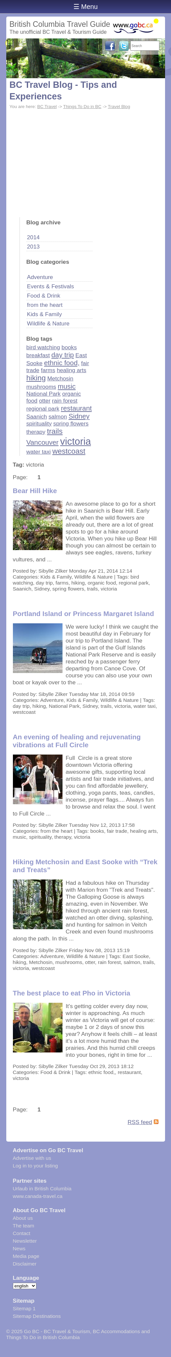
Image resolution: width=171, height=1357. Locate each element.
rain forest (64, 400)
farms (48, 370)
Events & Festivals (50, 286)
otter (45, 400)
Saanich (36, 416)
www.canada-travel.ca (38, 1196)
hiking (36, 378)
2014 (33, 237)
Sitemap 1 (24, 1308)
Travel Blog (119, 106)
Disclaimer (25, 1264)
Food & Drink (44, 295)
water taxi (38, 451)
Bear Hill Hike (35, 490)
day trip (62, 355)
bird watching (43, 347)
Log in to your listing (35, 1165)
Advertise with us (32, 1158)
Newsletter (25, 1241)
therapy (36, 431)
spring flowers (71, 423)
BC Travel (47, 106)
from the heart (45, 305)
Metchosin (60, 378)
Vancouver (42, 442)
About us (23, 1218)
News (19, 1248)
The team (23, 1225)
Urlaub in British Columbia (42, 1188)
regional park (43, 408)
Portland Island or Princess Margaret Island (83, 613)
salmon (58, 416)
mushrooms (41, 386)
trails (55, 431)
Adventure (40, 277)
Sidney (78, 416)
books (69, 347)
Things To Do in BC (82, 106)
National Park (43, 393)
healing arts (71, 370)
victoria (75, 441)
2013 (33, 246)
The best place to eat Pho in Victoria (71, 993)
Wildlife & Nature (48, 323)
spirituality (39, 423)
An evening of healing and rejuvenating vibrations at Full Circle (77, 741)
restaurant (76, 408)
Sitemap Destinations (37, 1316)
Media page (26, 1256)
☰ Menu (85, 6)
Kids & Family (44, 314)
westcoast (68, 451)
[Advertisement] (85, 161)
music (67, 386)
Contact (21, 1233)
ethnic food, (61, 363)
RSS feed (140, 1122)
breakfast (38, 355)
